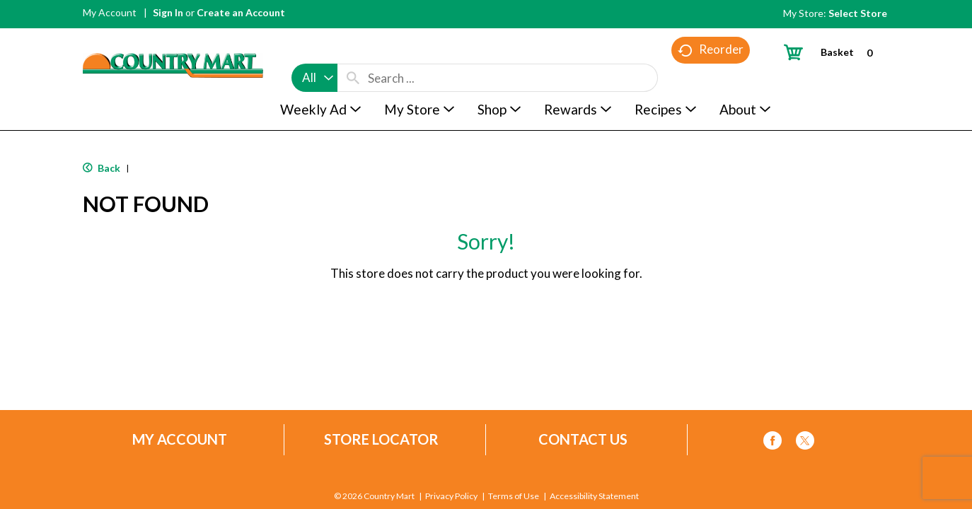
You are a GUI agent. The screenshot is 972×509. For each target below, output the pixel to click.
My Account (110, 12)
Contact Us (582, 439)
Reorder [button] (711, 78)
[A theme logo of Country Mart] (173, 39)
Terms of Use (513, 497)
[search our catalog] (353, 51)
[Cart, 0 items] (833, 52)
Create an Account (241, 12)
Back (101, 168)
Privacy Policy (452, 497)
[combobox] (314, 51)
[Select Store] (858, 13)
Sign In (168, 12)
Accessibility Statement (594, 497)
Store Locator (381, 439)
